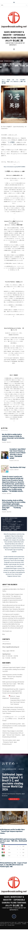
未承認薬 (18, 526)
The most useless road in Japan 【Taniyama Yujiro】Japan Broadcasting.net (11, 742)
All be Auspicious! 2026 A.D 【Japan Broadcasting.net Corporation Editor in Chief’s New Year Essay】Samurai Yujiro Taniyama (13, 700)
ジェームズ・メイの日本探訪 (9, 524)
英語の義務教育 (6, 528)
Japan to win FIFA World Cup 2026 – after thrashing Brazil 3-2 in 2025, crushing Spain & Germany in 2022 (14, 725)
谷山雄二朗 (4, 529)
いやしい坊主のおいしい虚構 (9, 521)
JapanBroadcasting (9, 61)
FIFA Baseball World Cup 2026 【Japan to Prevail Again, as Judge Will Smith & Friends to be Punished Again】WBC (13, 691)
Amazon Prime (13, 518)
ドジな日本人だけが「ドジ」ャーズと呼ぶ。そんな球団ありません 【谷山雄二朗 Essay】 (13, 718)
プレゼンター (20, 524)
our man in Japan (7, 520)
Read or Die (14, 799)
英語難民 (18, 528)
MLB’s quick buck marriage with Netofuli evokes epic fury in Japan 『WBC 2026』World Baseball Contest (13, 684)
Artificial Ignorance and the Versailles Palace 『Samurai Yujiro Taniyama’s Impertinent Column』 (12, 676)
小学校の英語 (12, 526)
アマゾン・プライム (7, 523)
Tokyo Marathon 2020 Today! (17, 467)
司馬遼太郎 (4, 526)
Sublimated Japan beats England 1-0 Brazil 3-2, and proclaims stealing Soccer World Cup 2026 (13, 669)
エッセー (15, 523)
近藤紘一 (11, 529)
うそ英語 (11, 142)
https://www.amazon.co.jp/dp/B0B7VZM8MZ (14, 166)
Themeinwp (11, 925)
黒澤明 (15, 529)
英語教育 (13, 528)
